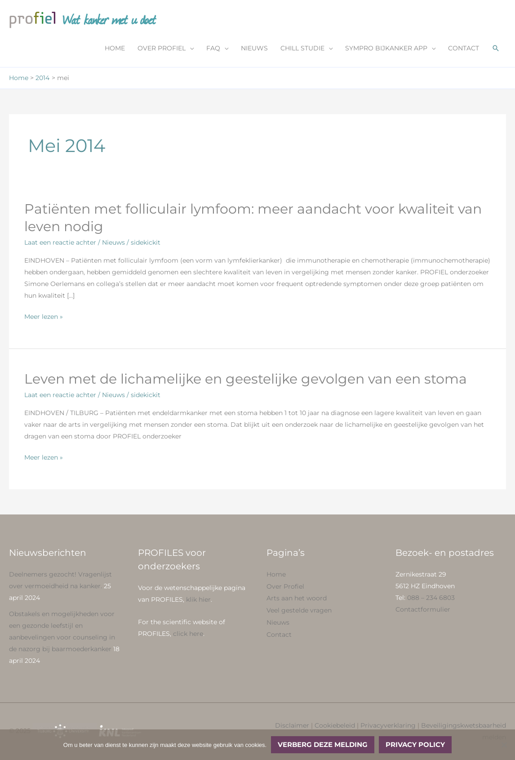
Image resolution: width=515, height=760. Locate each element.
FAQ (213, 48)
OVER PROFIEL (162, 48)
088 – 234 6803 (431, 598)
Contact (279, 633)
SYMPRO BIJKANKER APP (386, 48)
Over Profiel (285, 586)
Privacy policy (415, 744)
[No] (503, 744)
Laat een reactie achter (60, 242)
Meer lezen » (43, 316)
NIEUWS (254, 48)
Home (276, 574)
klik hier (198, 599)
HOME (115, 48)
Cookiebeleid (335, 725)
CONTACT (463, 48)
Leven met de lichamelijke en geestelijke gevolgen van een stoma (245, 379)
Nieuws (113, 242)
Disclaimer (292, 725)
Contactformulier (422, 609)
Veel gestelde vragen (299, 609)
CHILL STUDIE (302, 48)
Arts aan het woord (296, 598)
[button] (496, 48)
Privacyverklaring (388, 725)
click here (188, 634)
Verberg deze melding (323, 744)
